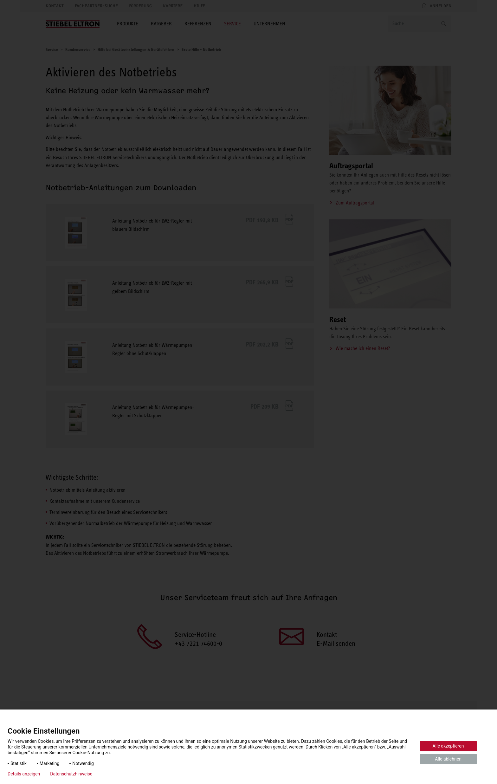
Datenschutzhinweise (71, 773)
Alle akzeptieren (448, 745)
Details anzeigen (24, 773)
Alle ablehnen (448, 758)
